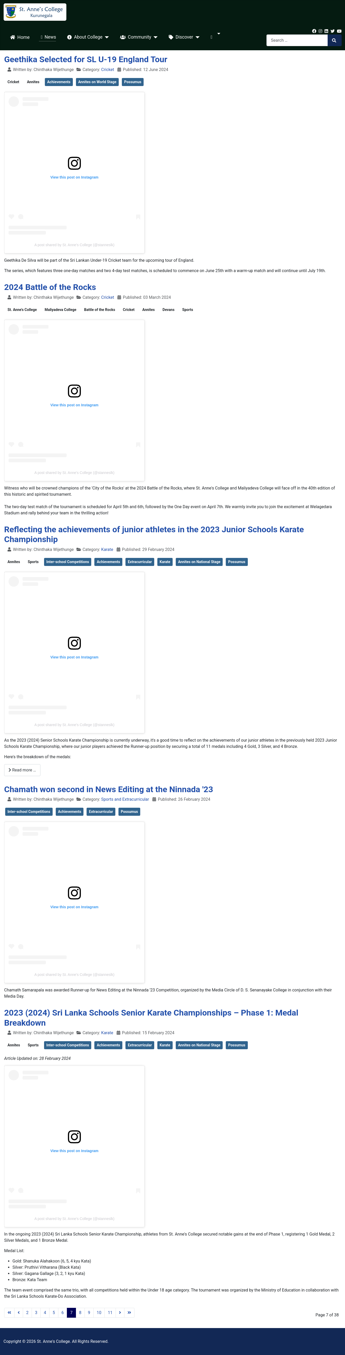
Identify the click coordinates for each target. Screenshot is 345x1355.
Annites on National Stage (199, 562)
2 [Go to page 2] (27, 1312)
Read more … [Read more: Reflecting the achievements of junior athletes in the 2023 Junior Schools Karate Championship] (22, 770)
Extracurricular (140, 562)
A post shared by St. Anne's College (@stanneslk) (74, 245)
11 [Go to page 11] (110, 1312)
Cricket (107, 69)
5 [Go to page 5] (54, 1312)
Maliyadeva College (60, 310)
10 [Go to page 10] (99, 1312)
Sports (187, 310)
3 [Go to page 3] (36, 1312)
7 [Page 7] (71, 1312)
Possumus (132, 82)
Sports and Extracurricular (125, 799)
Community (134, 37)
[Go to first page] (9, 1313)
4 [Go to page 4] (45, 1312)
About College (83, 37)
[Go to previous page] (18, 1313)
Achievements (59, 82)
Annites (33, 82)
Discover (180, 37)
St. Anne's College (22, 310)
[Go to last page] (129, 1313)
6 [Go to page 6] (62, 1312)
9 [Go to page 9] (89, 1312)
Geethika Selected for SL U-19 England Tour (85, 59)
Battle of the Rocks (99, 310)
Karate (107, 549)
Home (19, 37)
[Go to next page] (120, 1313)
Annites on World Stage (97, 82)
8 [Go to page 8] (80, 1312)
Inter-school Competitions (67, 562)
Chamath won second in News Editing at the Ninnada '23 (108, 789)
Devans (168, 310)
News (47, 37)
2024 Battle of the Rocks (50, 287)
